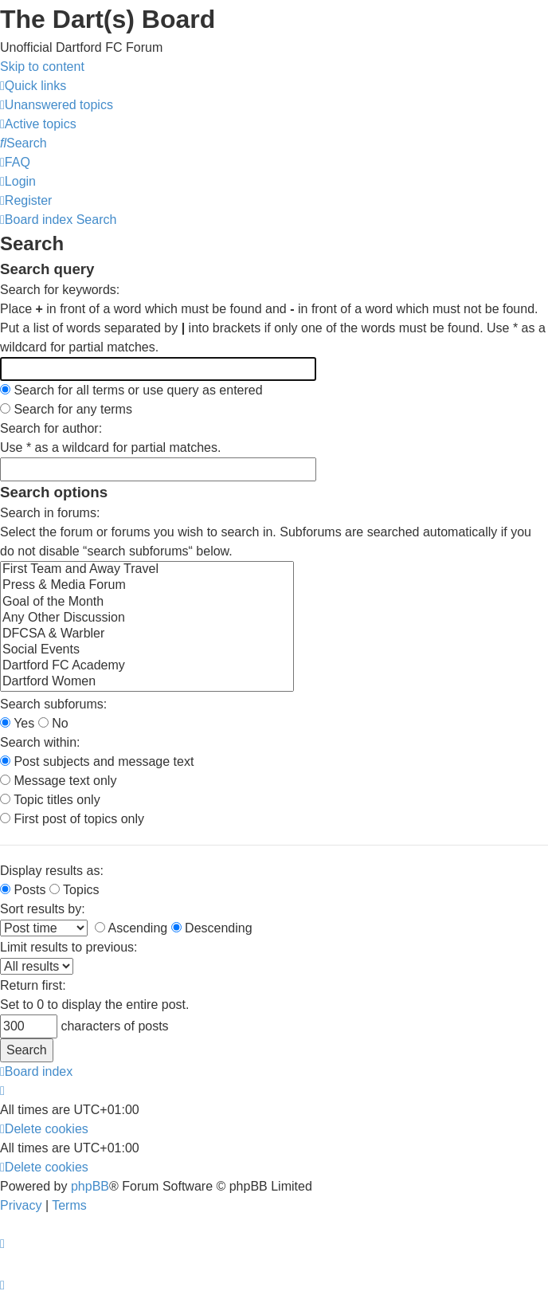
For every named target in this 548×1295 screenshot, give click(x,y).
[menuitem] (56, 105)
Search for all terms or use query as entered (131, 390)
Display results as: (52, 870)
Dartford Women (147, 682)
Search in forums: (50, 513)
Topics (74, 890)
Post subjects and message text (97, 761)
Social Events (147, 650)
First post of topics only (72, 819)
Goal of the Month (147, 602)
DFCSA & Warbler (147, 634)
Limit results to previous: (69, 947)
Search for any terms (66, 409)
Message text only (58, 780)
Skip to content (42, 66)
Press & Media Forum (147, 586)
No (53, 723)
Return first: (33, 985)
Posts (22, 890)
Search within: (40, 742)
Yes (17, 723)
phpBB (90, 1186)
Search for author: (51, 428)
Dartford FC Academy (147, 666)
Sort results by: (42, 909)
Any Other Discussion (147, 618)
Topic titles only (50, 799)
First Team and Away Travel (147, 570)
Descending (211, 928)
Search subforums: (53, 704)
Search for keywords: (59, 289)
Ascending (131, 928)
